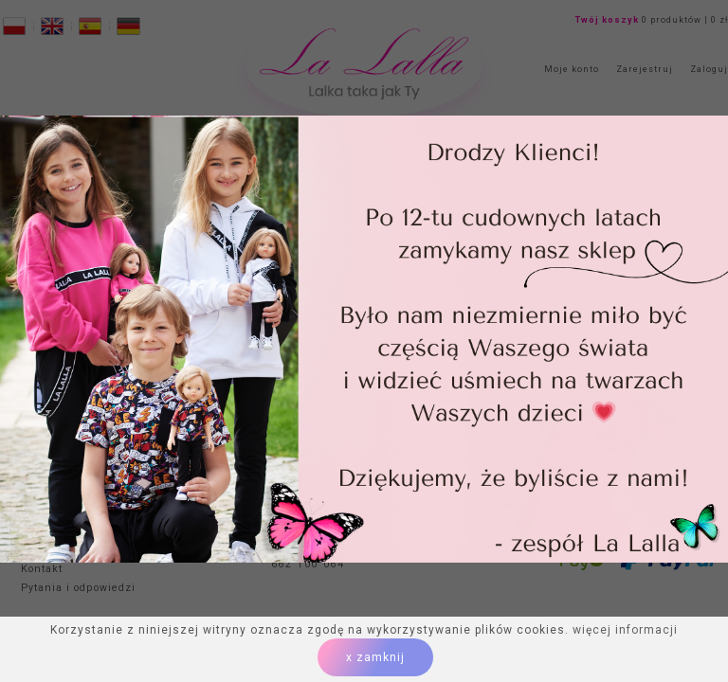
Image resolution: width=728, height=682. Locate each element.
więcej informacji (625, 630)
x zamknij (375, 657)
